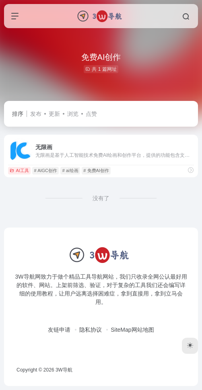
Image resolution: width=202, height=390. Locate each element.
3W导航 (64, 370)
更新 (54, 114)
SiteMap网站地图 (132, 329)
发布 (35, 114)
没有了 (101, 198)
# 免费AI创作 (96, 170)
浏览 (72, 114)
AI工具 (19, 170)
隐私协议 (90, 329)
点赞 (91, 114)
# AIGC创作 (45, 170)
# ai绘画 (70, 170)
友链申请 (59, 329)
